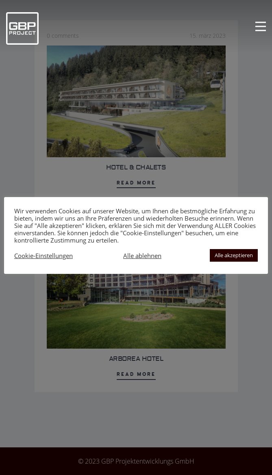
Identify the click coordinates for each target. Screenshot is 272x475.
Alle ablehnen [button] (142, 255)
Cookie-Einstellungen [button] (43, 255)
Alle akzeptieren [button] (234, 255)
